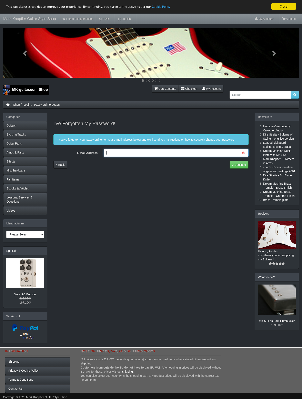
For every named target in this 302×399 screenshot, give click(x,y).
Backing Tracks (16, 134)
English (125, 19)
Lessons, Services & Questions (19, 199)
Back (60, 164)
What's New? (266, 277)
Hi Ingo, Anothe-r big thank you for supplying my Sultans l (276, 255)
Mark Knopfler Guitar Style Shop (29, 19)
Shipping (14, 361)
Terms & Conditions (20, 379)
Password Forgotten (47, 104)
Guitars (11, 125)
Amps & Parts (15, 152)
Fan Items (13, 179)
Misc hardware (16, 170)
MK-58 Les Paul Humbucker (277, 321)
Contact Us (15, 388)
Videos (11, 210)
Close (283, 6)
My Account (211, 88)
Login (26, 104)
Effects (11, 161)
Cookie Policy (161, 6)
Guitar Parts (14, 143)
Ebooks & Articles (18, 188)
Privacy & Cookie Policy (23, 370)
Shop (16, 104)
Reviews (263, 213)
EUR (105, 19)
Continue (239, 164)
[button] (25, 53)
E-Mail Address (87, 153)
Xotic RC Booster (25, 294)
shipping (86, 363)
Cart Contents (165, 88)
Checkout (189, 88)
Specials (11, 250)
